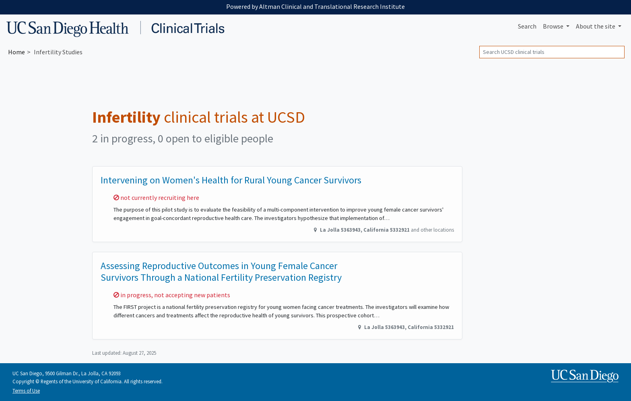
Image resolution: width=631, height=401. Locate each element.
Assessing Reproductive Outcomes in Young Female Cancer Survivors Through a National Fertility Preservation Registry (221, 271)
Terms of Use (26, 390)
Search (527, 26)
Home (16, 52)
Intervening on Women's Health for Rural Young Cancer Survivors (231, 180)
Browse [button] (554, 26)
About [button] (596, 26)
